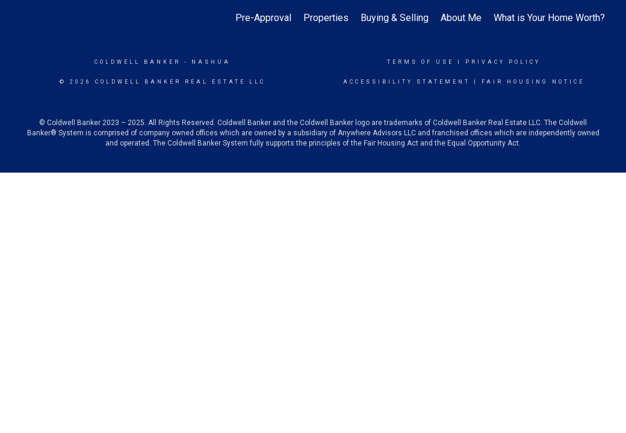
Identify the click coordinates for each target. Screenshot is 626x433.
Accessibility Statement (406, 82)
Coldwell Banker (138, 62)
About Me (461, 17)
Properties (326, 17)
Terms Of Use (420, 62)
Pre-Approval (263, 17)
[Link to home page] (27, 18)
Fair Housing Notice (533, 82)
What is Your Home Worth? (549, 17)
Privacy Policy (503, 62)
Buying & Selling (395, 17)
